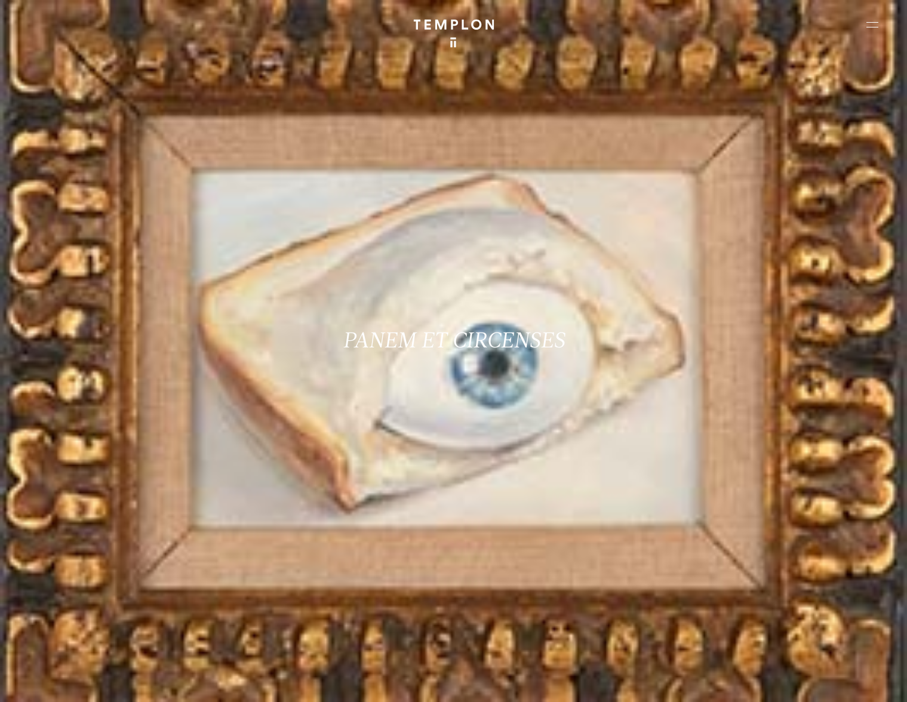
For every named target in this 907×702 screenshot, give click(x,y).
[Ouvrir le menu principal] (872, 24)
